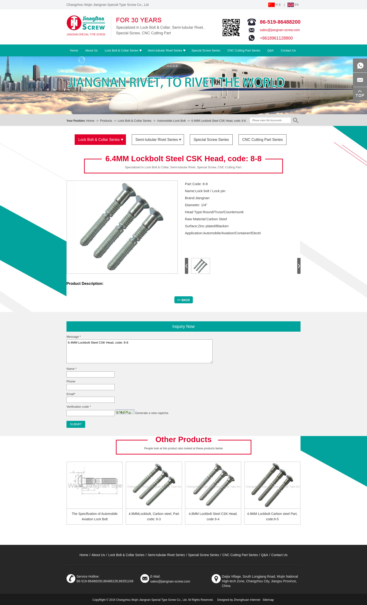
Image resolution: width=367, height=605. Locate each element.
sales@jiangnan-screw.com (280, 30)
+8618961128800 (276, 38)
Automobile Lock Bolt (171, 120)
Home (90, 120)
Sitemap (268, 599)
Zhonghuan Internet (247, 599)
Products (106, 120)
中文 (274, 4)
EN (293, 4)
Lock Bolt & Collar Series (134, 120)
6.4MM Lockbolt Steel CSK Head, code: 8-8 (139, 351)
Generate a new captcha (151, 413)
